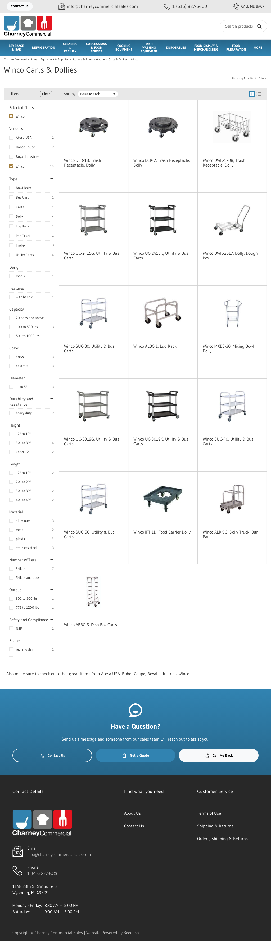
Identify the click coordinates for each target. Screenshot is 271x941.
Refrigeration (43, 48)
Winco (20, 166)
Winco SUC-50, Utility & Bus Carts (89, 534)
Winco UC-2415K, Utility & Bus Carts (160, 255)
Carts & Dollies (118, 59)
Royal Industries (27, 156)
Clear (46, 94)
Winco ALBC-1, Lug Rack (155, 346)
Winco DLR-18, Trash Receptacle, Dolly (82, 162)
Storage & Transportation (88, 59)
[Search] (243, 26)
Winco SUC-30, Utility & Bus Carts (89, 348)
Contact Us (20, 6)
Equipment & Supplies (55, 59)
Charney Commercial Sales (20, 59)
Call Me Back (248, 6)
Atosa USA (24, 137)
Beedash (131, 932)
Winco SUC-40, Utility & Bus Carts (228, 441)
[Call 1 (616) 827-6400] (185, 6)
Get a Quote (135, 755)
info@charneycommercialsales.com (59, 854)
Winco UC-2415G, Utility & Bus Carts (91, 255)
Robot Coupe (25, 147)
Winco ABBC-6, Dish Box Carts (90, 624)
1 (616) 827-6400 (42, 873)
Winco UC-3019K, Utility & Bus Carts (160, 441)
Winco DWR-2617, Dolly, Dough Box (230, 255)
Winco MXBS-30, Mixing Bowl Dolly (228, 348)
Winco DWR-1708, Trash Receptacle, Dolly (224, 162)
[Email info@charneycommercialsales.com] (98, 6)
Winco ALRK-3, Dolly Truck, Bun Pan (231, 534)
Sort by (69, 94)
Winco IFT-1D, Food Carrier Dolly (162, 532)
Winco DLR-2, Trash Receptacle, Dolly (161, 162)
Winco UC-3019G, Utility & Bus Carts (91, 441)
